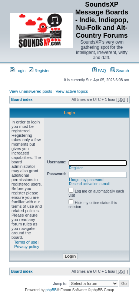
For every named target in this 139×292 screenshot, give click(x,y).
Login (18, 70)
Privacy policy (26, 246)
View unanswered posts (30, 91)
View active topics (72, 91)
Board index (22, 100)
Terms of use (25, 242)
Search (119, 70)
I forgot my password (86, 180)
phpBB (51, 290)
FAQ (99, 70)
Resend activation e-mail (89, 184)
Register (39, 70)
